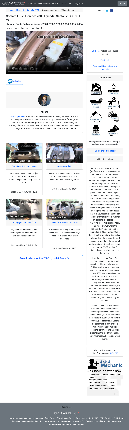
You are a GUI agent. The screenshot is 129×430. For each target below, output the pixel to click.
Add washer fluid (64, 166)
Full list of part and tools (105, 151)
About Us (32, 3)
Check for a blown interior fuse (64, 222)
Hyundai (20, 10)
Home (10, 10)
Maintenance (44, 3)
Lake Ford (96, 51)
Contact (69, 3)
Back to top (66, 407)
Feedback (105, 60)
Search (122, 3)
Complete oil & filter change (24, 166)
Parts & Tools (58, 3)
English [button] (78, 3)
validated (14, 81)
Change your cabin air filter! (24, 222)
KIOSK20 (114, 353)
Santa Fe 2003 (33, 10)
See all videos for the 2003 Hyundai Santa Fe (44, 258)
